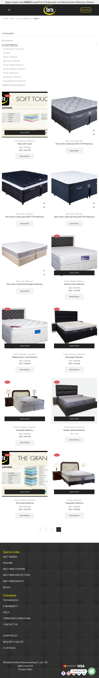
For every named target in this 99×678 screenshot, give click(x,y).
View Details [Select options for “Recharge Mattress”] (74, 370)
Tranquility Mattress (74, 503)
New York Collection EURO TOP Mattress (24, 216)
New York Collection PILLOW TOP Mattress (74, 216)
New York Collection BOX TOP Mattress (74, 143)
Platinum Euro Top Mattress (24, 357)
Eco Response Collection (24, 141)
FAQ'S (6, 612)
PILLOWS (7, 563)
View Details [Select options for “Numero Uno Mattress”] (74, 297)
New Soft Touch (25, 143)
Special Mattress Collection (14, 81)
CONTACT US (10, 624)
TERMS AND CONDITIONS (16, 618)
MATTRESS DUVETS (13, 581)
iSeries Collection (10, 57)
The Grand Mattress (25, 503)
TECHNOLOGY (11, 600)
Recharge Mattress (74, 357)
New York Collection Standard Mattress (25, 284)
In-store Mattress (24, 18)
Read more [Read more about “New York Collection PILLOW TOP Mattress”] (94, 207)
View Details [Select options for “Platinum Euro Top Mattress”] (25, 370)
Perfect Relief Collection (74, 281)
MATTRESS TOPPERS (14, 569)
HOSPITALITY (10, 635)
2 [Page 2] (52, 529)
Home (5, 18)
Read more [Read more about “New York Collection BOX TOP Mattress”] (94, 134)
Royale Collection (74, 500)
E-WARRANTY (10, 606)
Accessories (7, 40)
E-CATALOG (9, 648)
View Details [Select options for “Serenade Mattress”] (25, 442)
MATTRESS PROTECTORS (16, 575)
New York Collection (74, 141)
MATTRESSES (10, 556)
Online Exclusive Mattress (14, 85)
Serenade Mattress (24, 430)
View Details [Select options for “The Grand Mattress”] (25, 515)
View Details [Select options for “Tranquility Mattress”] (74, 515)
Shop (12, 18)
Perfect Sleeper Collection (25, 354)
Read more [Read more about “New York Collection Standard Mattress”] (44, 275)
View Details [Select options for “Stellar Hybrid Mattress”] (74, 440)
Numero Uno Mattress (74, 284)
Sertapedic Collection (12, 77)
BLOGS (6, 587)
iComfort (7, 53)
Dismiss (90, 2)
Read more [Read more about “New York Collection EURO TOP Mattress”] (44, 207)
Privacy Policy (25, 669)
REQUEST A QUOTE (13, 641)
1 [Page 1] (46, 529)
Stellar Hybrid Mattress (74, 430)
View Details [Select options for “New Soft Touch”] (25, 156)
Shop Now (85, 10)
